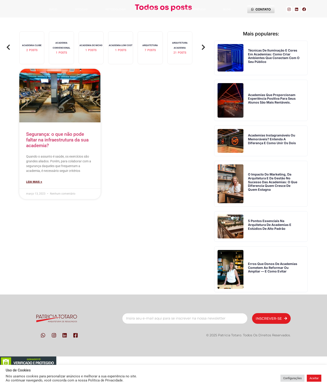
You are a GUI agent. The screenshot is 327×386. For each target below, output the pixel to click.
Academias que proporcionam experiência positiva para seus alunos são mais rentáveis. (273, 102)
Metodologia (115, 9)
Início (53, 9)
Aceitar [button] (314, 378)
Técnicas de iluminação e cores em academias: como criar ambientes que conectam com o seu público (273, 57)
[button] (8, 48)
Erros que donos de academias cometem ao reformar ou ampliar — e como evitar (269, 282)
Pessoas (81, 9)
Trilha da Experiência (190, 9)
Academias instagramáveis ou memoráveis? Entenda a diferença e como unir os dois (273, 145)
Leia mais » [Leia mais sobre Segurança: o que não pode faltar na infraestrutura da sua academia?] (34, 181)
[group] (31, 47)
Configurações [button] (292, 378)
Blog (226, 9)
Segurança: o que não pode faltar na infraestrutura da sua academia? (57, 139)
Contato (149, 9)
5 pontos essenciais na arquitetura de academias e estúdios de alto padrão (271, 236)
